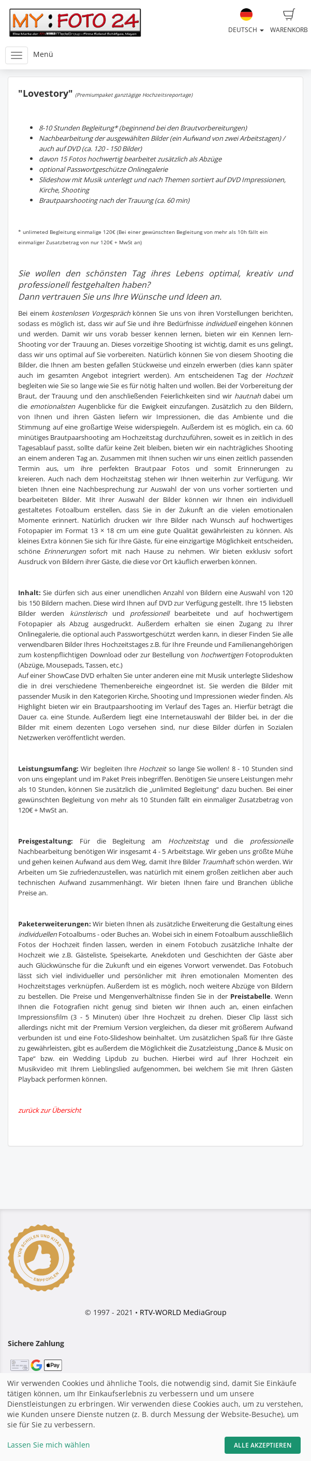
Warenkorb (289, 21)
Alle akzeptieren (262, 1445)
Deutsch (246, 21)
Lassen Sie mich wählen (48, 1445)
